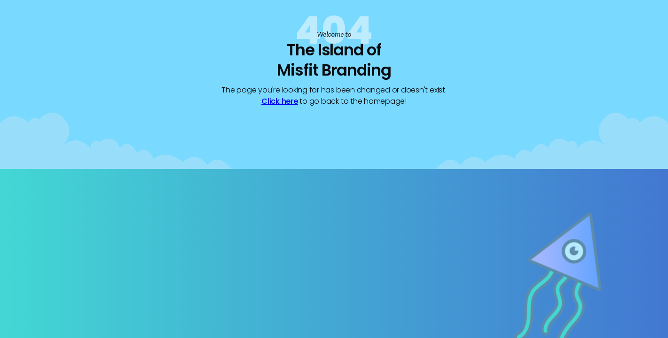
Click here (279, 101)
